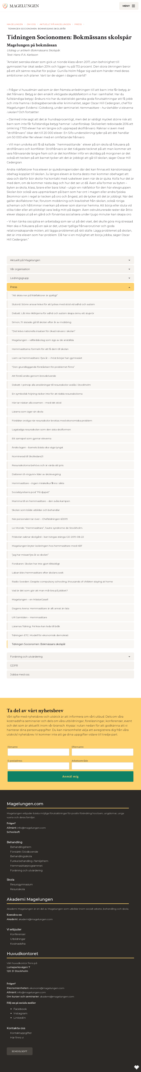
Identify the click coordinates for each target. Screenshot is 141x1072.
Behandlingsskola (21, 856)
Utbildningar (17, 939)
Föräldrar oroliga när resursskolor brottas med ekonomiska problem (52, 420)
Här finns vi (17, 1037)
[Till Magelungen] (21, 5)
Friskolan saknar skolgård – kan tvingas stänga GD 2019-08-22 (48, 536)
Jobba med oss (19, 674)
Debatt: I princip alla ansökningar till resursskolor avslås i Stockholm (51, 384)
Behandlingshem (20, 847)
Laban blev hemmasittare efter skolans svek (37, 572)
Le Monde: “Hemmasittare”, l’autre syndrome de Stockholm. (47, 527)
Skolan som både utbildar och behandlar (36, 510)
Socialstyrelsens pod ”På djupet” (31, 492)
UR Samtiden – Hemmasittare (29, 617)
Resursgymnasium (21, 884)
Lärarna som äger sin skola (27, 411)
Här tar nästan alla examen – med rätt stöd (36, 402)
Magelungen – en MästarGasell (30, 599)
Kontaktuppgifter (21, 1033)
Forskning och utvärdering (72, 656)
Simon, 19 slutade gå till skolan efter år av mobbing (41, 322)
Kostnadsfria (17, 943)
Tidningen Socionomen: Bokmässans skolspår (38, 644)
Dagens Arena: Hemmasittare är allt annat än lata (40, 608)
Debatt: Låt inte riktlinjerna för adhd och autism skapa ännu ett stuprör (53, 313)
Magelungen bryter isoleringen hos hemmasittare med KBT (47, 545)
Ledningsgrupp (72, 278)
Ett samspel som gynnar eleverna (31, 438)
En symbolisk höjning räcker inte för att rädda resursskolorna (47, 393)
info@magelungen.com (31, 827)
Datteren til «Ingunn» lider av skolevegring (36, 474)
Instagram (20, 1013)
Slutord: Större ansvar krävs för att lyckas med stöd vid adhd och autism (53, 304)
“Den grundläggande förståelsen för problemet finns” (43, 366)
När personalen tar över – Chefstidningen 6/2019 (40, 518)
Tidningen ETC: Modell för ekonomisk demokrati (40, 635)
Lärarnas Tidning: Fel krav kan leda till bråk (36, 626)
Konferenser (17, 934)
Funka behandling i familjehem (29, 861)
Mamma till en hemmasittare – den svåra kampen (41, 501)
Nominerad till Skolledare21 (27, 456)
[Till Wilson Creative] (136, 1067)
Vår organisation (72, 269)
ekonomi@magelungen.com (47, 988)
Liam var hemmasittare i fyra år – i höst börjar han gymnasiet (47, 357)
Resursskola (17, 889)
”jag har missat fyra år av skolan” (30, 554)
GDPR (14, 665)
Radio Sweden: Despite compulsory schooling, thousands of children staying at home (62, 581)
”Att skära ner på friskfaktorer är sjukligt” (35, 295)
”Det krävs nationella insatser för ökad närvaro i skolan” (43, 331)
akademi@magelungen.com (36, 919)
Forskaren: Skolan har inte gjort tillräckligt (36, 563)
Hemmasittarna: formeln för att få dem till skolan (40, 349)
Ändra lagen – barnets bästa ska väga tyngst (37, 447)
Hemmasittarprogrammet (26, 865)
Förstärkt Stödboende (24, 851)
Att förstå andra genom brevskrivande (34, 375)
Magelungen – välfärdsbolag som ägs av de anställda (43, 340)
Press (72, 287)
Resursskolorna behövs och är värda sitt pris (37, 465)
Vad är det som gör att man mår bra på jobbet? (40, 590)
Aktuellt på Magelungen (72, 260)
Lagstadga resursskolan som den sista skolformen (41, 429)
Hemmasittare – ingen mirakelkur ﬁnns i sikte (38, 483)
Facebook (20, 1009)
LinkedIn (19, 1017)
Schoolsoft (19, 1051)
